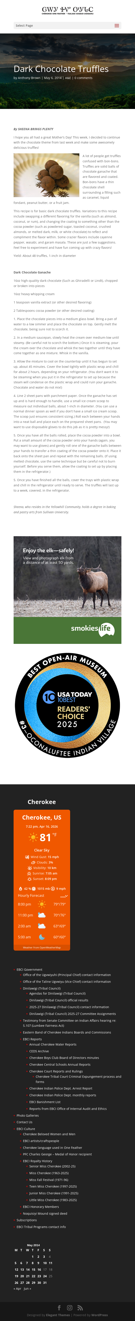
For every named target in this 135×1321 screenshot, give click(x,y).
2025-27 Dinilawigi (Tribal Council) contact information (69, 1007)
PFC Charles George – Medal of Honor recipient (57, 1154)
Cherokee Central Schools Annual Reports (60, 1064)
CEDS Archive (39, 1051)
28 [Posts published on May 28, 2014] (28, 1283)
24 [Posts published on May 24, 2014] (45, 1276)
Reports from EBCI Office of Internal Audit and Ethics (68, 1109)
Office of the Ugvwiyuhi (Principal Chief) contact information (67, 975)
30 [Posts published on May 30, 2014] (39, 1283)
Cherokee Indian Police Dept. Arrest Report (60, 1088)
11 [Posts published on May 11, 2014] (50, 1263)
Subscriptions (27, 1220)
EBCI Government (29, 969)
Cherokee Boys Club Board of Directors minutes (64, 1058)
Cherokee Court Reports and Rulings (56, 1071)
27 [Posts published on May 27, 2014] (22, 1283)
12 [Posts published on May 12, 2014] (16, 1269)
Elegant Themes (58, 1315)
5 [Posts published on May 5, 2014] (15, 1263)
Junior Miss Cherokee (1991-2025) (53, 1193)
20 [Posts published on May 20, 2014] (22, 1276)
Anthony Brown (29, 78)
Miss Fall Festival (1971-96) (48, 1180)
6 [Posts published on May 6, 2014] (21, 1263)
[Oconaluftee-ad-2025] (68, 758)
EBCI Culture (26, 1129)
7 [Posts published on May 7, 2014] (27, 1263)
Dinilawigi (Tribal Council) (41, 988)
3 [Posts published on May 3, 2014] (44, 1256)
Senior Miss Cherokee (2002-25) (52, 1166)
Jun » (27, 1288)
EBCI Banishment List (44, 1102)
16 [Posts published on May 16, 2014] (39, 1269)
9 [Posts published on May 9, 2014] (38, 1263)
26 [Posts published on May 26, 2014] (16, 1283)
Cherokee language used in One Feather (52, 1148)
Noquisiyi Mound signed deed (45, 1213)
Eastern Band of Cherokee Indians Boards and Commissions (67, 1032)
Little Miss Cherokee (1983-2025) (53, 1200)
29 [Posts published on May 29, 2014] (33, 1283)
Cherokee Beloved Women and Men (49, 1134)
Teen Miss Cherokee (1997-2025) (53, 1186)
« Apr (17, 1288)
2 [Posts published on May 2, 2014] (38, 1256)
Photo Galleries (28, 1115)
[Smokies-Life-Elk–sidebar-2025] (68, 643)
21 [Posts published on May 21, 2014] (28, 1276)
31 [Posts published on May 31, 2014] (45, 1283)
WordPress (99, 1315)
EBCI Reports (32, 1039)
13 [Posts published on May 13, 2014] (22, 1269)
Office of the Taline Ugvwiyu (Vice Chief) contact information (67, 981)
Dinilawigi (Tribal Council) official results (58, 1000)
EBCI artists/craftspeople (41, 1141)
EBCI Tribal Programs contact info (41, 1227)
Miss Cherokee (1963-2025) (49, 1173)
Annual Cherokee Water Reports (52, 1044)
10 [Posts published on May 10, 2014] (45, 1263)
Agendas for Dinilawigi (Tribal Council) (57, 993)
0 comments (83, 78)
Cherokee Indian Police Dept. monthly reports (62, 1095)
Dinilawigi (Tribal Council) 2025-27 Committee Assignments (72, 1014)
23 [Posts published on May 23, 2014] (39, 1276)
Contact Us (24, 1122)
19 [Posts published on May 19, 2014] (16, 1276)
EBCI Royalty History (37, 1161)
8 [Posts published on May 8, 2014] (33, 1263)
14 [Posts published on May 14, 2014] (28, 1269)
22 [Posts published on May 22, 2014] (33, 1276)
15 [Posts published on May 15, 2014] (33, 1269)
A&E (68, 78)
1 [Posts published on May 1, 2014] (33, 1256)
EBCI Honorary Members (41, 1207)
